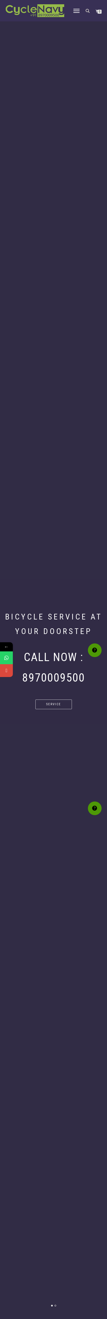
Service (53, 704)
